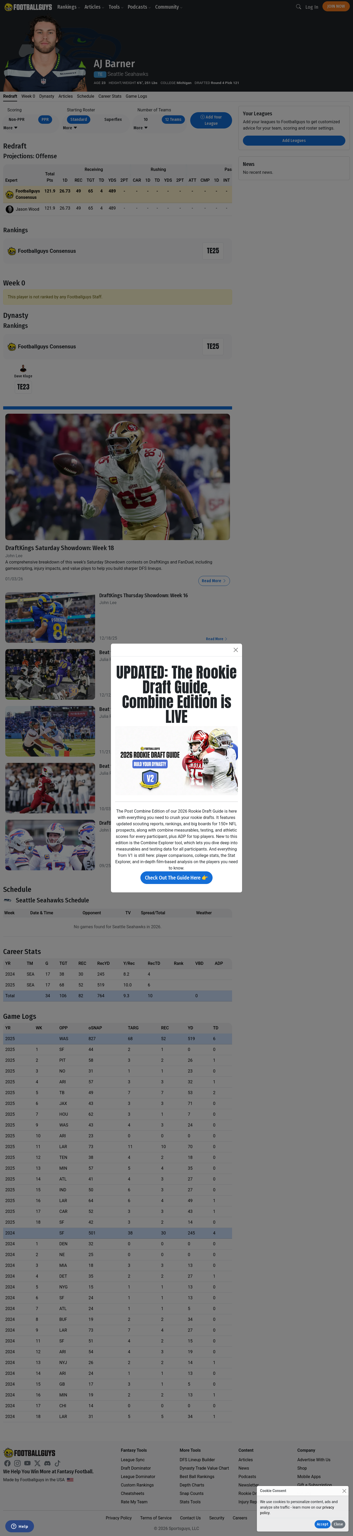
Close (338, 1524)
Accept (322, 1524)
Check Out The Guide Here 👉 (176, 878)
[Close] (344, 1491)
